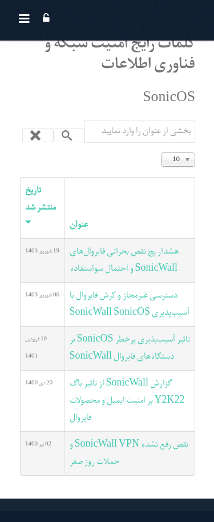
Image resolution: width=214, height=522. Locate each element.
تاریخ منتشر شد (40, 206)
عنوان (79, 225)
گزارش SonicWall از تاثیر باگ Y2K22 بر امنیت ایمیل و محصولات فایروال (127, 401)
